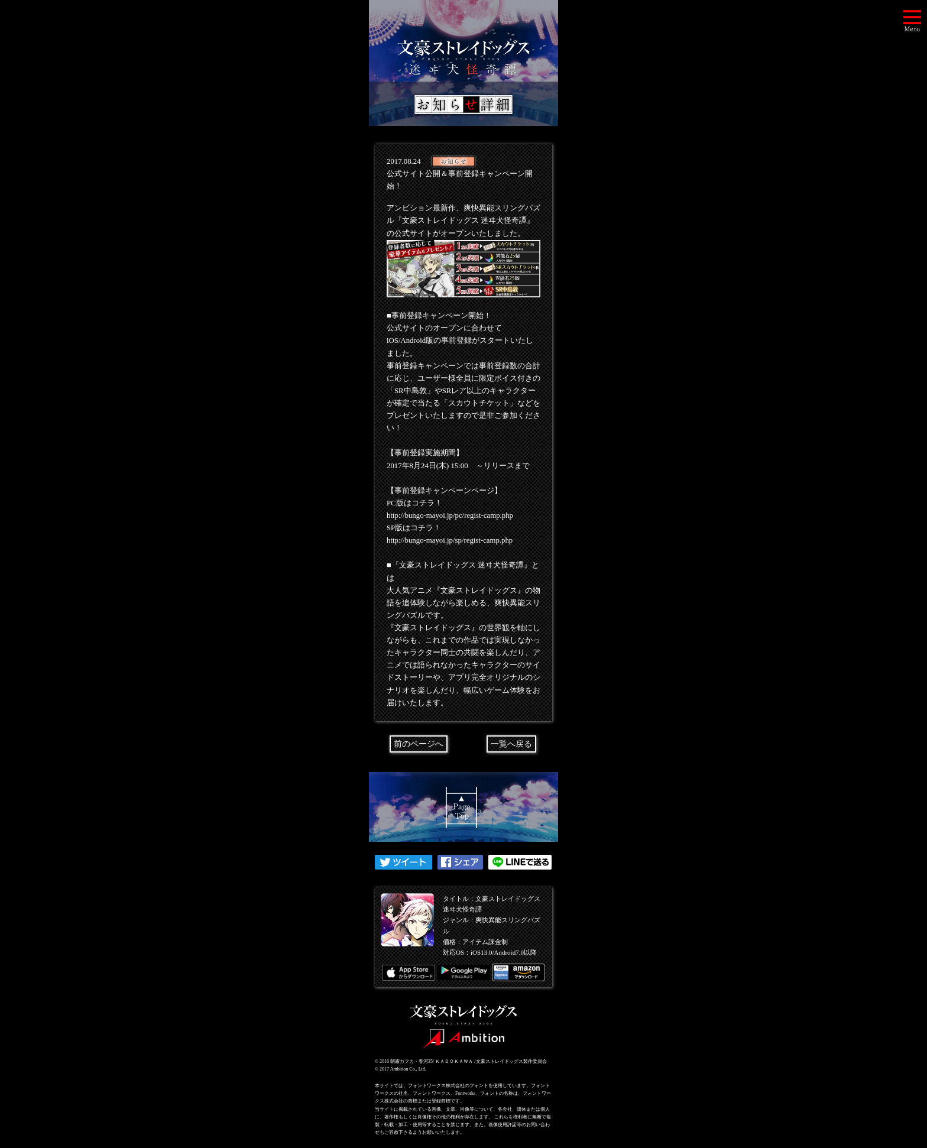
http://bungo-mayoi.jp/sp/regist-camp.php (450, 540)
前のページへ (418, 744)
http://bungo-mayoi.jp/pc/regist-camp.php (450, 515)
